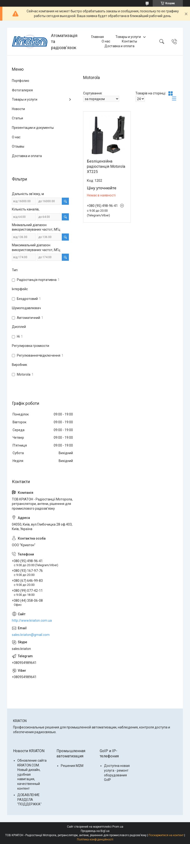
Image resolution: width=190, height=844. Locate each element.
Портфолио (20, 81)
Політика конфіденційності (95, 839)
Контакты (129, 41)
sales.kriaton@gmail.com (31, 635)
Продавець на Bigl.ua (95, 831)
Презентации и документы (33, 128)
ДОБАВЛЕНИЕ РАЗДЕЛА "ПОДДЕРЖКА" (29, 799)
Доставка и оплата (119, 46)
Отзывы (18, 146)
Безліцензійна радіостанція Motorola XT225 (106, 166)
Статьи (17, 118)
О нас (106, 41)
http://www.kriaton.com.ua (32, 620)
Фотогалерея (22, 90)
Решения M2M (72, 766)
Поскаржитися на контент (166, 835)
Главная (97, 37)
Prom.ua (117, 826)
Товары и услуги (128, 37)
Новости (18, 109)
